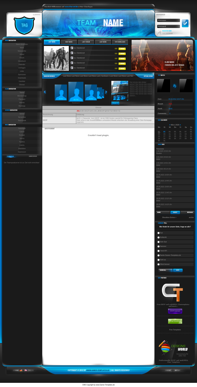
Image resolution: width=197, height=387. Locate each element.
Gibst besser (165, 264)
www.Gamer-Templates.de (105, 385)
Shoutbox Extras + (169, 217)
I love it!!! (163, 251)
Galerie (21, 132)
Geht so (163, 260)
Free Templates (175, 330)
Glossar (22, 85)
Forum (22, 58)
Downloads (22, 78)
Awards (22, 102)
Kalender (22, 64)
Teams (22, 92)
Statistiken (22, 148)
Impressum (22, 152)
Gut (161, 233)
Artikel (22, 54)
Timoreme (160, 149)
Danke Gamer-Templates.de (170, 255)
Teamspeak (22, 120)
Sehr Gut (163, 242)
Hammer (163, 246)
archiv (191, 217)
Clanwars (22, 99)
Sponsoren (22, 74)
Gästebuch (22, 61)
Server (22, 114)
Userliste (22, 81)
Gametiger (22, 128)
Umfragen (22, 68)
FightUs (22, 142)
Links (22, 71)
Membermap (21, 96)
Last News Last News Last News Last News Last (81, 76)
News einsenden (22, 44)
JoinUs (21, 138)
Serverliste (22, 117)
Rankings (22, 106)
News (22, 48)
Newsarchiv (22, 51)
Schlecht (163, 237)
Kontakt (22, 135)
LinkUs (21, 145)
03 (164, 132)
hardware (104, 76)
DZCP (97, 118)
